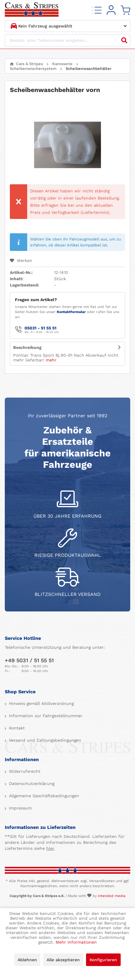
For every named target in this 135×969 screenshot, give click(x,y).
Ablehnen (27, 959)
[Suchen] (124, 40)
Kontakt (16, 728)
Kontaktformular (71, 312)
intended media (111, 896)
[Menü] (97, 10)
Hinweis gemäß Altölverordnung (40, 703)
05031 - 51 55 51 (40, 328)
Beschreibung (27, 347)
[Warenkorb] (125, 10)
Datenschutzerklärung (30, 783)
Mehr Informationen (76, 942)
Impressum (19, 808)
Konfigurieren (103, 959)
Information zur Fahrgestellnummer (44, 715)
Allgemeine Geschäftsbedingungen (43, 795)
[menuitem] (97, 10)
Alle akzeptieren (63, 959)
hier (50, 848)
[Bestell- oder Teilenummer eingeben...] (67, 40)
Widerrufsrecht (23, 771)
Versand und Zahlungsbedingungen (44, 740)
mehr (51, 360)
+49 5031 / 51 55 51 (29, 660)
